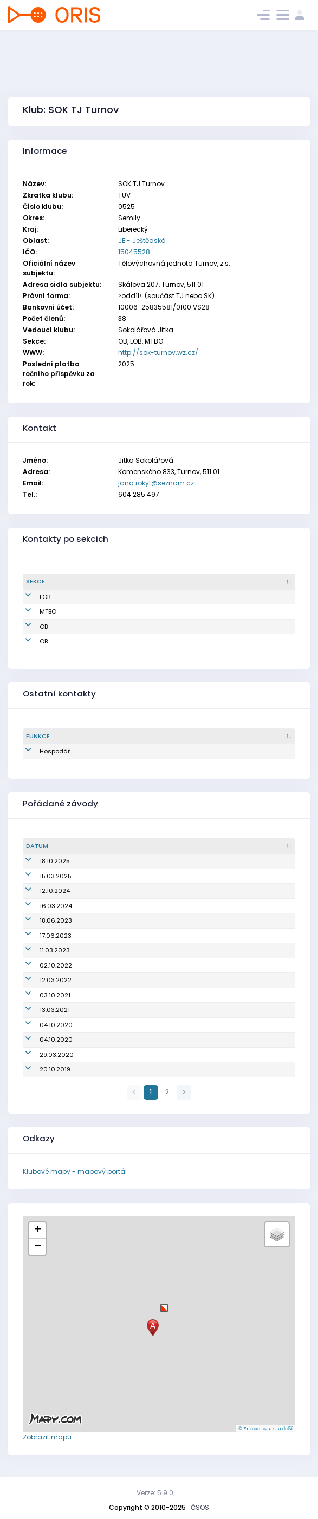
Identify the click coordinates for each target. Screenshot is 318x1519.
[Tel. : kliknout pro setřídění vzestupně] (269, 581)
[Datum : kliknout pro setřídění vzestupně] (56, 846)
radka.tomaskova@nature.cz (181, 597)
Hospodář (41, 751)
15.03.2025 (42, 876)
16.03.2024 (42, 906)
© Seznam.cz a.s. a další (265, 1428)
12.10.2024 (41, 890)
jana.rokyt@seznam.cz (156, 483)
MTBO (34, 611)
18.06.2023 (42, 920)
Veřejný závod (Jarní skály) (134, 906)
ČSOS (200, 1507)
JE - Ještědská (142, 240)
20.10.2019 (41, 1069)
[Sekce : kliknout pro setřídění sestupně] (46, 581)
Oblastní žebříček (118, 861)
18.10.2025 (41, 861)
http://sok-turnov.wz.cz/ (158, 352)
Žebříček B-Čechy (118, 920)
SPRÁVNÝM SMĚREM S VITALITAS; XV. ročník (154, 1025)
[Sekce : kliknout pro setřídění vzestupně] (98, 736)
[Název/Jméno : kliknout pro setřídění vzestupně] (192, 846)
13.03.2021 (41, 1009)
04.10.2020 (42, 1025)
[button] (164, 1304)
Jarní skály (108, 876)
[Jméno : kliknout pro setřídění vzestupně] (101, 581)
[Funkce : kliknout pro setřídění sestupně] (49, 736)
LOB (31, 597)
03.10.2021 (41, 995)
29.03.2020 (43, 1054)
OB (30, 626)
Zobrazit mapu (47, 1437)
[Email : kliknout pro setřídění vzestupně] (188, 581)
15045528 (134, 252)
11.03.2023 (41, 950)
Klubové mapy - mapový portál (75, 1171)
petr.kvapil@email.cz (168, 611)
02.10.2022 (42, 965)
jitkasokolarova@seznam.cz (180, 641)
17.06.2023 (42, 935)
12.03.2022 (42, 980)
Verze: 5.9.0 (155, 1492)
